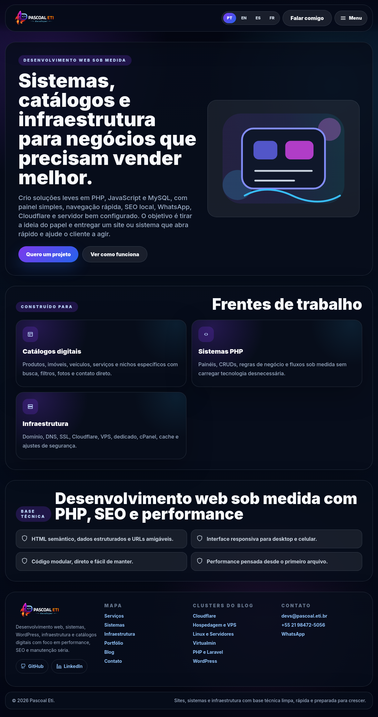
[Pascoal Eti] (34, 18)
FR (272, 17)
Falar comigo (307, 18)
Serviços (114, 616)
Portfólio (113, 643)
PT (229, 17)
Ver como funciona (114, 254)
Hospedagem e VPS (214, 625)
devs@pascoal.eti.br (304, 616)
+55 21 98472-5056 (303, 625)
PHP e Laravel (208, 652)
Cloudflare (204, 616)
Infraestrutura (119, 634)
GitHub (32, 666)
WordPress (205, 661)
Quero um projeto (48, 254)
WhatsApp (293, 634)
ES (258, 17)
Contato (113, 661)
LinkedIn (69, 666)
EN (244, 17)
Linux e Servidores (213, 634)
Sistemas (114, 625)
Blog (109, 652)
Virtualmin (204, 643)
